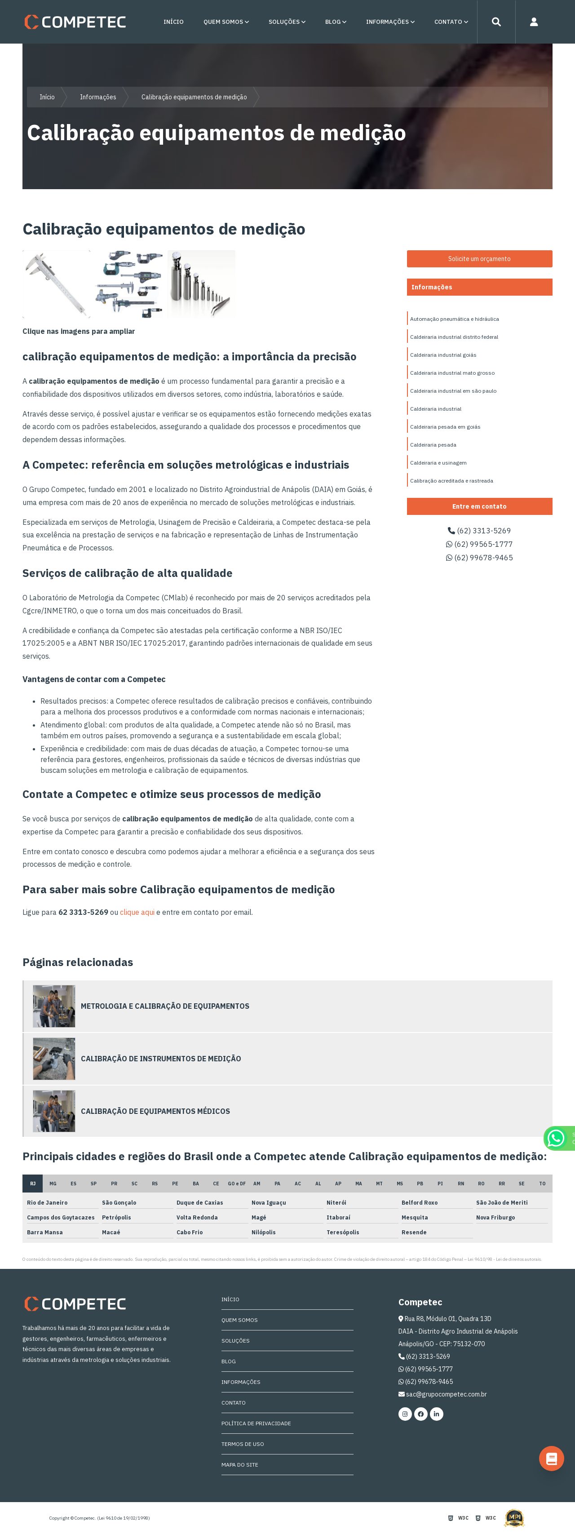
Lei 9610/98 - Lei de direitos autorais (504, 1259)
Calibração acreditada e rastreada (451, 480)
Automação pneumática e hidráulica (454, 318)
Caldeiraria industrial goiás (443, 354)
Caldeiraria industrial (435, 408)
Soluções (284, 22)
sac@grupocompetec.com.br (442, 1394)
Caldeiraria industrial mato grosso (452, 372)
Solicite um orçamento (479, 259)
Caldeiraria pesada (433, 444)
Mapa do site (239, 1464)
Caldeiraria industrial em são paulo (453, 390)
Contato (448, 22)
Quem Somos (223, 22)
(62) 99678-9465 (479, 557)
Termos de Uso (242, 1444)
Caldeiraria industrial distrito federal (454, 336)
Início (174, 22)
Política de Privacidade (256, 1423)
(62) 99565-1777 (479, 544)
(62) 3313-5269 (479, 530)
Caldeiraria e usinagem (438, 462)
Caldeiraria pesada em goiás (445, 426)
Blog (333, 22)
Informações (387, 22)
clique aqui (137, 912)
